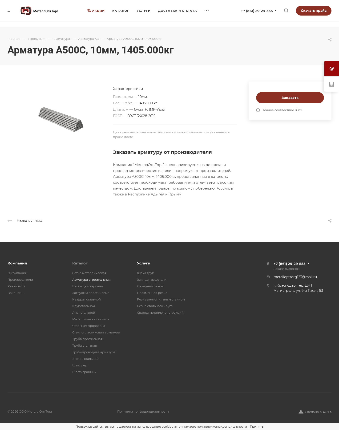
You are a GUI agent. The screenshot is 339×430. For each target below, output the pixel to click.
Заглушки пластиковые (90, 293)
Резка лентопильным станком (161, 299)
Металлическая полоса (90, 319)
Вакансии (16, 293)
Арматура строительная (91, 279)
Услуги (143, 263)
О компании (17, 273)
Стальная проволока (88, 326)
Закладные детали (151, 279)
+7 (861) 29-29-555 (257, 10)
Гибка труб (145, 273)
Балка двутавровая (87, 286)
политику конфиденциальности (222, 426)
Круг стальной (83, 306)
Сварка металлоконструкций (160, 312)
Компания (17, 263)
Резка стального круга (155, 306)
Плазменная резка (152, 293)
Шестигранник (84, 372)
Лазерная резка (150, 286)
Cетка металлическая (89, 273)
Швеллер (79, 365)
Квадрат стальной (86, 299)
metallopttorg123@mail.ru (295, 277)
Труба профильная (87, 339)
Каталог (80, 263)
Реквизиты (16, 286)
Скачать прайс (314, 10)
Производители (20, 279)
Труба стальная (84, 345)
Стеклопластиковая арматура (96, 332)
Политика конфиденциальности (143, 411)
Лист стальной (83, 312)
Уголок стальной (85, 359)
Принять (256, 426)
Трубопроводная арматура (94, 352)
